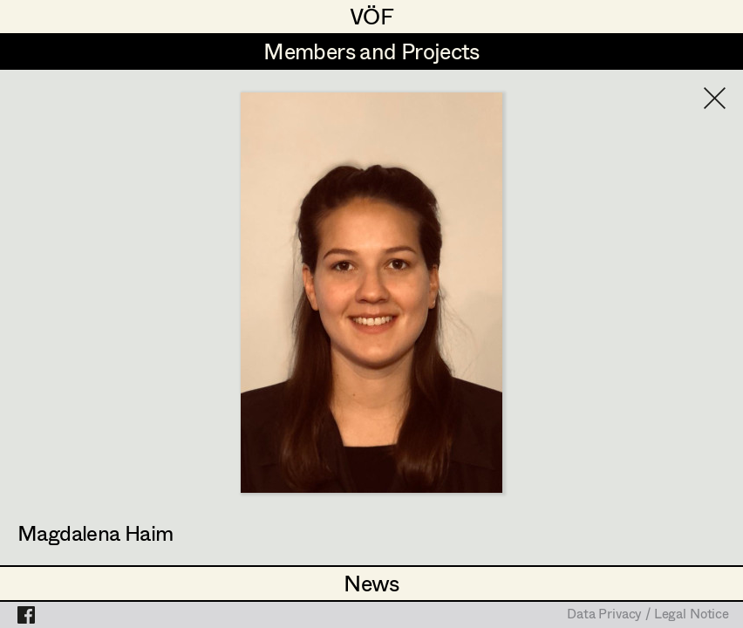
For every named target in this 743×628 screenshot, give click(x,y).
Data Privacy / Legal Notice (648, 615)
